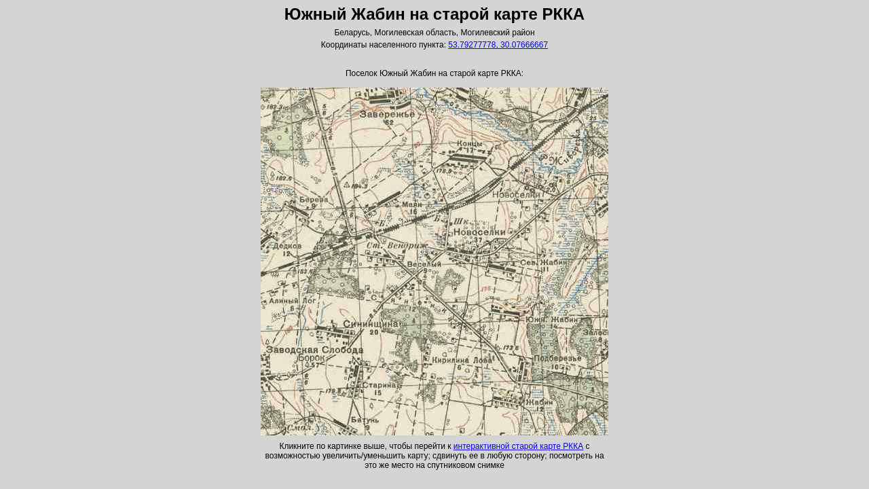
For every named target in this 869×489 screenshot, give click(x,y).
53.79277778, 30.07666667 (498, 45)
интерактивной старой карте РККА (518, 446)
